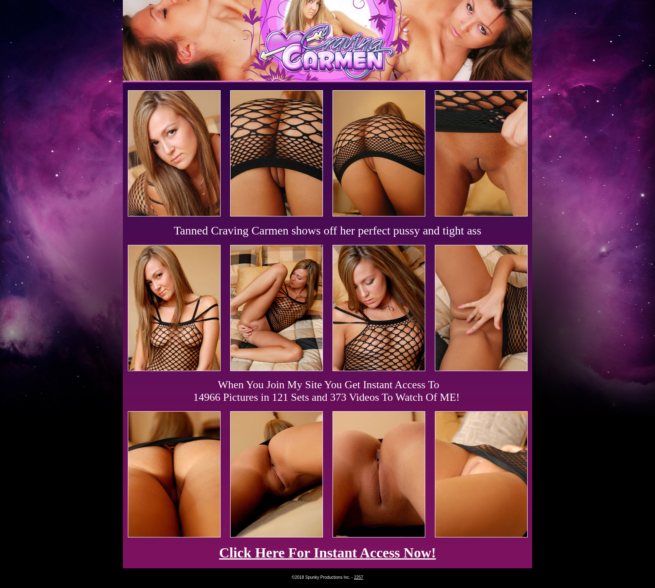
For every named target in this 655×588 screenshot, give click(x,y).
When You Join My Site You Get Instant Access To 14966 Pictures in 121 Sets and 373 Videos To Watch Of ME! (326, 391)
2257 (358, 577)
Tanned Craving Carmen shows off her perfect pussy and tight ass (327, 230)
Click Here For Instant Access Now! (327, 552)
